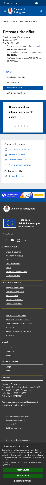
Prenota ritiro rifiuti (14, 87)
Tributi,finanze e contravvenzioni (19, 323)
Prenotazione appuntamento (17, 416)
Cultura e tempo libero (15, 291)
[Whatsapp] (25, 240)
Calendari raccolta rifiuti (16, 77)
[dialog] (23, 464)
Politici (8, 267)
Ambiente (10, 327)
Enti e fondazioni (13, 263)
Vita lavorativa (12, 295)
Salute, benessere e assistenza (18, 331)
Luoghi (8, 366)
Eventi (8, 370)
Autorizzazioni (12, 335)
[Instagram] (18, 240)
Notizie (9, 347)
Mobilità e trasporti (14, 303)
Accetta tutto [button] (23, 470)
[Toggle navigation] (4, 10)
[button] (23, 481)
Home (5, 21)
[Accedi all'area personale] (36, 3)
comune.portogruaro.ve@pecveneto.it (22, 401)
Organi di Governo (13, 251)
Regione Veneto (10, 2)
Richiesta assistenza (14, 428)
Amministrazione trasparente (18, 440)
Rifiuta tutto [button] (23, 476)
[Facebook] (5, 240)
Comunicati (10, 351)
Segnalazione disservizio (16, 420)
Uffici (8, 259)
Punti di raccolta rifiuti (15, 92)
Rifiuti (14, 21)
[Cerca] (40, 10)
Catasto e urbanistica (14, 299)
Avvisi (8, 355)
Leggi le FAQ (11, 424)
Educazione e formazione (16, 315)
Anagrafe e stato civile (15, 287)
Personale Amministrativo (16, 271)
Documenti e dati (13, 275)
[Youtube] (12, 240)
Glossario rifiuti (12, 82)
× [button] (43, 445)
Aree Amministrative (14, 255)
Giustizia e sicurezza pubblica (18, 319)
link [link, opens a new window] (10, 465)
